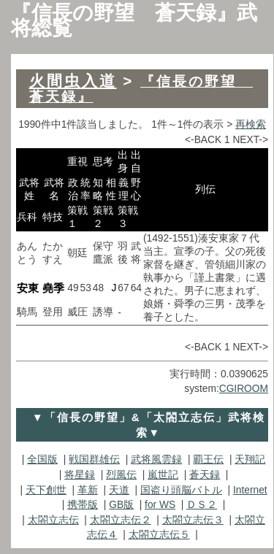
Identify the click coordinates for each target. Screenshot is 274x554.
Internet (250, 490)
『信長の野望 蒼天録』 (141, 89)
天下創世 (46, 490)
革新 (87, 490)
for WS (160, 504)
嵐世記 (163, 474)
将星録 (79, 474)
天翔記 (250, 459)
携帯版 (82, 504)
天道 (119, 490)
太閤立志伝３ (193, 520)
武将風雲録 (156, 459)
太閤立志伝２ (120, 520)
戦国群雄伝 (94, 459)
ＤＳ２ (201, 504)
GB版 (121, 504)
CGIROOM (243, 388)
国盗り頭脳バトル (181, 490)
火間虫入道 (73, 80)
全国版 (42, 459)
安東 (28, 288)
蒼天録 (204, 474)
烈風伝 (121, 474)
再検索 (250, 124)
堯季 (53, 288)
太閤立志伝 (53, 520)
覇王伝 (208, 459)
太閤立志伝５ (159, 534)
